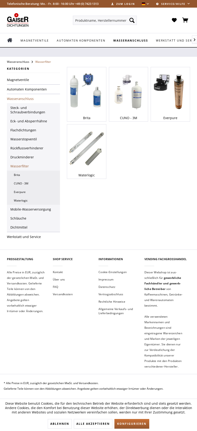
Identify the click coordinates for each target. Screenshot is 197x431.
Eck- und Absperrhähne (28, 121)
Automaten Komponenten (27, 89)
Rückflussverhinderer (26, 148)
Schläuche (18, 218)
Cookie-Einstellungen (112, 272)
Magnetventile (18, 80)
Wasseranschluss (20, 98)
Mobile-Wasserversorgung (30, 209)
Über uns (59, 279)
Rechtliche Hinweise (111, 302)
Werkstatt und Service (24, 237)
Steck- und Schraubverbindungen (27, 109)
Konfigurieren (131, 424)
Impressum (105, 279)
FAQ (55, 287)
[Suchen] (132, 20)
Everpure (20, 192)
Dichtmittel (18, 227)
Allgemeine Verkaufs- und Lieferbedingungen (115, 311)
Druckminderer (22, 157)
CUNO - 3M (21, 183)
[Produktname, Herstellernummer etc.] (105, 20)
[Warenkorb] (185, 20)
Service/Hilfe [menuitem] (171, 4)
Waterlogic (21, 200)
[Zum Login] (123, 3)
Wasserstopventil (23, 139)
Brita (17, 175)
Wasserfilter (19, 166)
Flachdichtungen (23, 130)
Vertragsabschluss (110, 294)
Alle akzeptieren (93, 424)
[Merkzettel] (174, 20)
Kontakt (58, 272)
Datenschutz (106, 287)
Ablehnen (59, 424)
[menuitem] (123, 4)
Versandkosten (63, 294)
